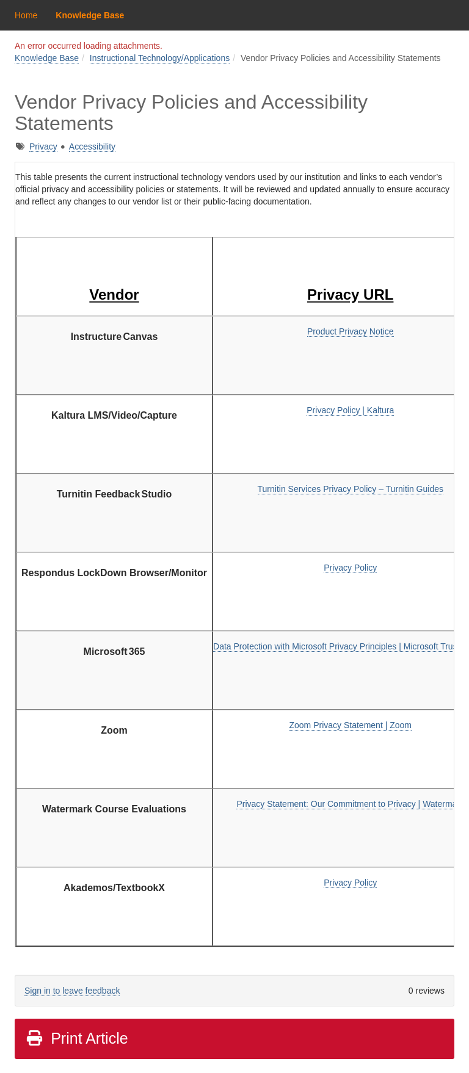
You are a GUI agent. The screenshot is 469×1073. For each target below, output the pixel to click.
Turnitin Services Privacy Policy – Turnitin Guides (350, 489)
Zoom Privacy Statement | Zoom (350, 725)
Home (26, 15)
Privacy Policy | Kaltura (350, 410)
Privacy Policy (350, 568)
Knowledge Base (90, 15)
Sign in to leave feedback (72, 990)
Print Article (76, 1038)
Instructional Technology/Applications (160, 58)
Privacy (43, 146)
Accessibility (92, 146)
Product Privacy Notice (350, 331)
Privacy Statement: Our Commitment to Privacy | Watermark (350, 804)
